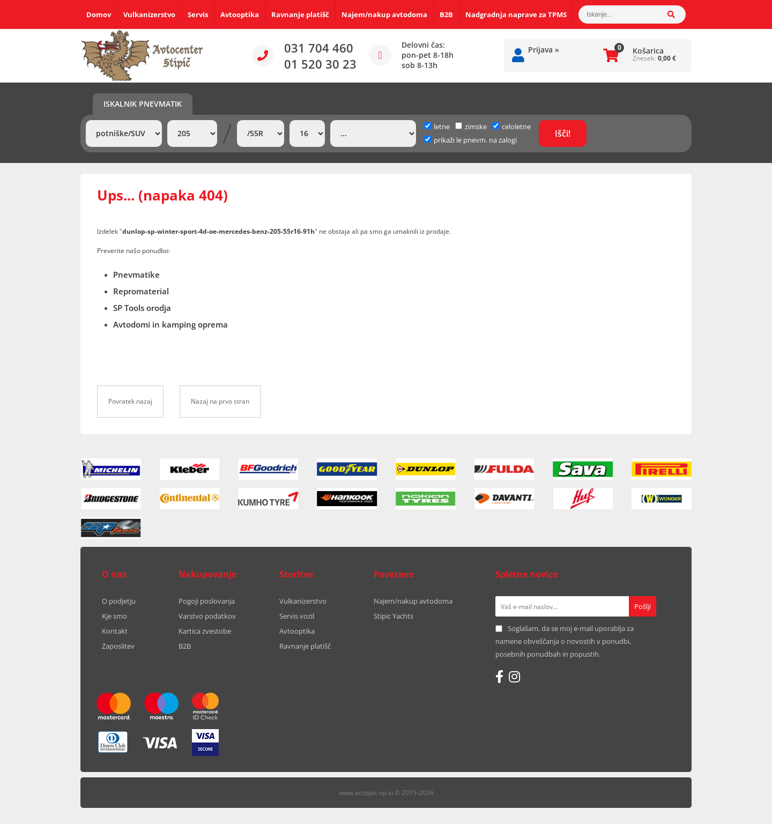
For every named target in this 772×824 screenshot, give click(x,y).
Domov (98, 14)
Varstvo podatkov (207, 616)
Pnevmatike (136, 274)
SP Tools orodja (142, 307)
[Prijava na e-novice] (642, 606)
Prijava (543, 49)
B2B (446, 14)
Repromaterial (141, 291)
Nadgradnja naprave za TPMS (516, 14)
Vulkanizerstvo (149, 14)
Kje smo (114, 616)
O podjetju (119, 601)
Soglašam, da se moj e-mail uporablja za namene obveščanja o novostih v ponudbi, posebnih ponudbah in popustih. (564, 641)
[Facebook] (499, 676)
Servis (198, 14)
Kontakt (115, 631)
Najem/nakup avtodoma (384, 14)
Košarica (648, 51)
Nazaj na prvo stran (220, 401)
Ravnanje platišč (300, 14)
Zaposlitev (118, 646)
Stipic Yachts (393, 616)
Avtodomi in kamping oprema (170, 324)
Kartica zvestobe (205, 631)
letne (437, 126)
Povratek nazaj (130, 401)
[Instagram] (514, 676)
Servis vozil (296, 616)
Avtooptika (239, 14)
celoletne (511, 126)
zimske (471, 126)
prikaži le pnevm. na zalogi (475, 140)
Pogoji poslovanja (207, 601)
